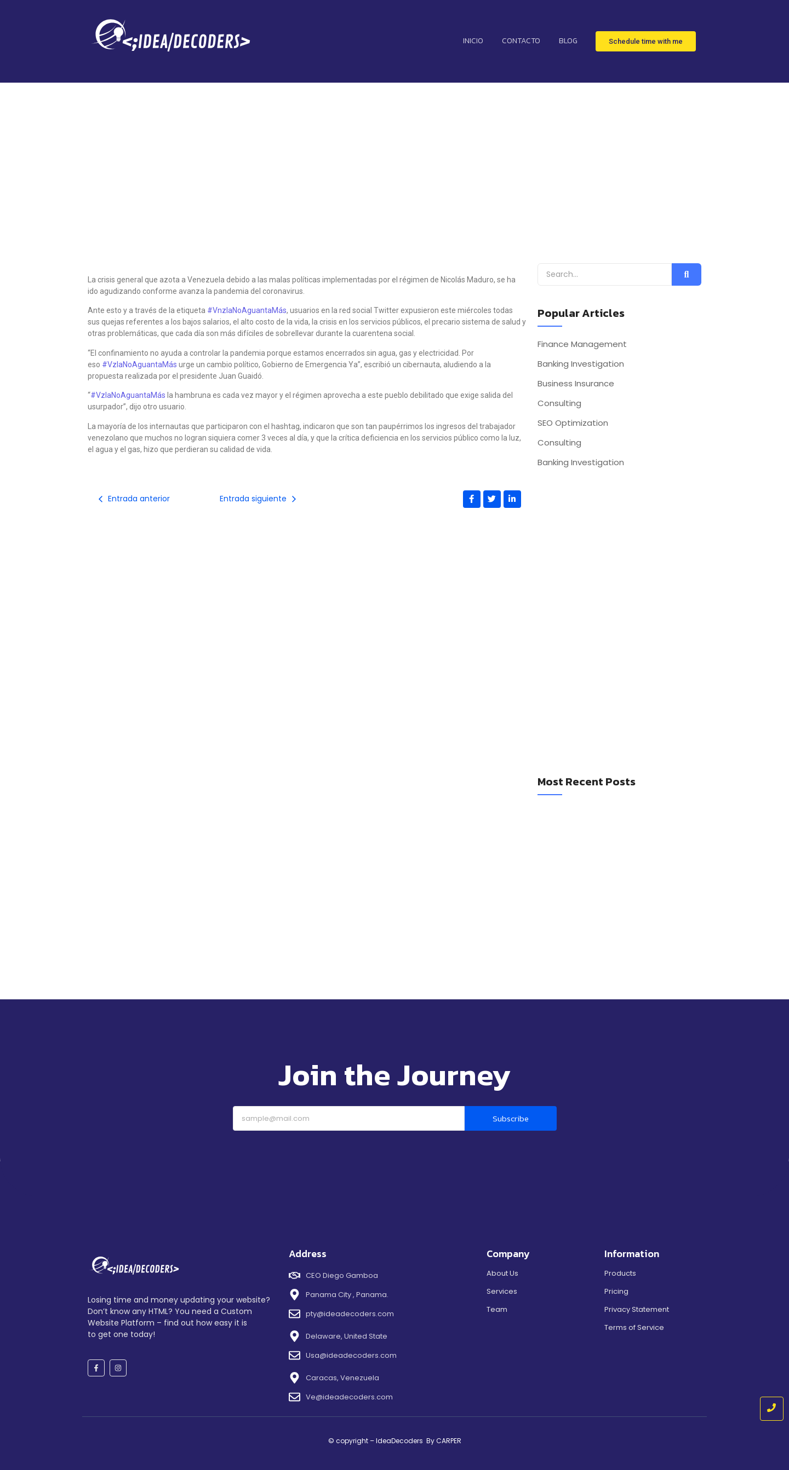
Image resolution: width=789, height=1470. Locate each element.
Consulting (559, 403)
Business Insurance (576, 383)
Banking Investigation (581, 364)
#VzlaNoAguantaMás (139, 364)
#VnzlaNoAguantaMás (247, 310)
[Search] (605, 274)
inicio (473, 41)
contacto (521, 41)
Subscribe (511, 1118)
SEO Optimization (573, 423)
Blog (568, 41)
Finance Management (582, 344)
